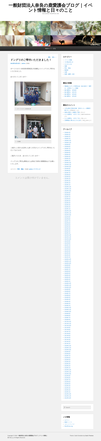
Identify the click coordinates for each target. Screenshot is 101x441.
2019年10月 (67, 287)
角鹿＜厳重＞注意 (69, 74)
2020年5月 (67, 273)
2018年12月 (67, 307)
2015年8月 (67, 378)
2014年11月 (67, 396)
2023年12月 (67, 186)
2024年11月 (67, 164)
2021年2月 (67, 255)
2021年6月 (67, 247)
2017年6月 (67, 333)
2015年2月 (67, 390)
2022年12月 (67, 211)
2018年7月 (67, 317)
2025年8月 (67, 146)
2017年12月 (67, 321)
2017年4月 (67, 337)
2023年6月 (67, 199)
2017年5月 (67, 335)
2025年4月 (67, 154)
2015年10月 (67, 373)
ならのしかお (68, 64)
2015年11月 (67, 371)
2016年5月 (67, 359)
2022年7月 (67, 221)
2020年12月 (67, 259)
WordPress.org (68, 426)
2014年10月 (67, 398)
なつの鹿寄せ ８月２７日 (71, 114)
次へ (54, 57)
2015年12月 (67, 369)
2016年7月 (67, 355)
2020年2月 (67, 279)
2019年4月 (67, 299)
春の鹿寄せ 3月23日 (70, 96)
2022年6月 (67, 223)
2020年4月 (67, 275)
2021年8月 (67, 243)
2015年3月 (67, 388)
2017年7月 (67, 331)
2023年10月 (67, 190)
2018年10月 (67, 311)
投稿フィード (68, 422)
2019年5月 (67, 297)
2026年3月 (67, 134)
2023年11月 (67, 188)
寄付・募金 (20, 169)
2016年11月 (67, 347)
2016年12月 (67, 345)
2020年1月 (67, 281)
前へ (49, 57)
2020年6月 (67, 271)
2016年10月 (67, 349)
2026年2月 (67, 136)
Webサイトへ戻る (50, 48)
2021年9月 (67, 241)
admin (23, 63)
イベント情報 (68, 60)
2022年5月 (67, 225)
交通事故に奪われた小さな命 (72, 120)
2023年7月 (67, 197)
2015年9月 (67, 375)
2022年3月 (67, 229)
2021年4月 (67, 251)
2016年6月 (67, 357)
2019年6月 (67, 295)
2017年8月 (67, 329)
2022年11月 (67, 213)
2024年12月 (67, 162)
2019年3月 (67, 301)
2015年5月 (67, 384)
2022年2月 (67, 231)
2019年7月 (67, 293)
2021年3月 (67, 253)
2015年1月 (67, 392)
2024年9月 (67, 168)
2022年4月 (67, 227)
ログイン (66, 420)
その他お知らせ (68, 62)
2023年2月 (67, 207)
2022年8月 (67, 219)
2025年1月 (67, 160)
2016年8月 (67, 353)
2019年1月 (67, 305)
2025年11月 (67, 142)
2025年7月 (67, 148)
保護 (65, 66)
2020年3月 (67, 277)
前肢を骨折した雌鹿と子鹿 (71, 112)
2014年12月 (67, 394)
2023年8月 (67, 195)
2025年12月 (67, 140)
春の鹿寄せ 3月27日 (70, 92)
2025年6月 (67, 150)
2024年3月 (67, 180)
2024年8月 (67, 170)
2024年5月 (67, 176)
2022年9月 (67, 217)
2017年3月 (67, 339)
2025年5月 (67, 152)
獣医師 (66, 70)
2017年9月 (67, 327)
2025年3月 (67, 156)
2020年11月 (67, 261)
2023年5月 (67, 201)
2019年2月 (67, 303)
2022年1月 (67, 233)
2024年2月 (67, 182)
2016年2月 (67, 365)
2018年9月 (67, 313)
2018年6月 (67, 319)
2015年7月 (67, 380)
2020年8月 (67, 267)
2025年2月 (67, 158)
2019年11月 (67, 285)
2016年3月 (67, 363)
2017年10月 (67, 325)
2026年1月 (67, 138)
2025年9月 (67, 144)
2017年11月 (67, 323)
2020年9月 (67, 265)
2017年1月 (67, 343)
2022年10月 (67, 215)
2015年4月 (67, 386)
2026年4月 (67, 132)
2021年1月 (67, 257)
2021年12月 (67, 235)
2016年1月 (67, 367)
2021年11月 (67, 237)
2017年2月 (67, 341)
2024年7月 (67, 172)
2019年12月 (67, 283)
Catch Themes (89, 435)
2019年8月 (67, 291)
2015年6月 (67, 382)
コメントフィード (69, 424)
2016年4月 (67, 361)
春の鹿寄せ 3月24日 (70, 94)
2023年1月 (67, 209)
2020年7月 (67, 269)
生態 (65, 72)
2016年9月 (67, 351)
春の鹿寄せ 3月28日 (70, 90)
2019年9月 (67, 289)
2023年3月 (67, 205)
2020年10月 (67, 263)
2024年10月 (67, 166)
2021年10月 (67, 239)
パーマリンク (37, 169)
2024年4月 (67, 178)
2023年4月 (67, 203)
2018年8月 (67, 315)
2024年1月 (67, 184)
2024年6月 (67, 174)
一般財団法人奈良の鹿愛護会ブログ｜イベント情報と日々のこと (50, 8)
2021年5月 (67, 249)
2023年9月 (67, 193)
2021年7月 (67, 245)
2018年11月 (67, 309)
